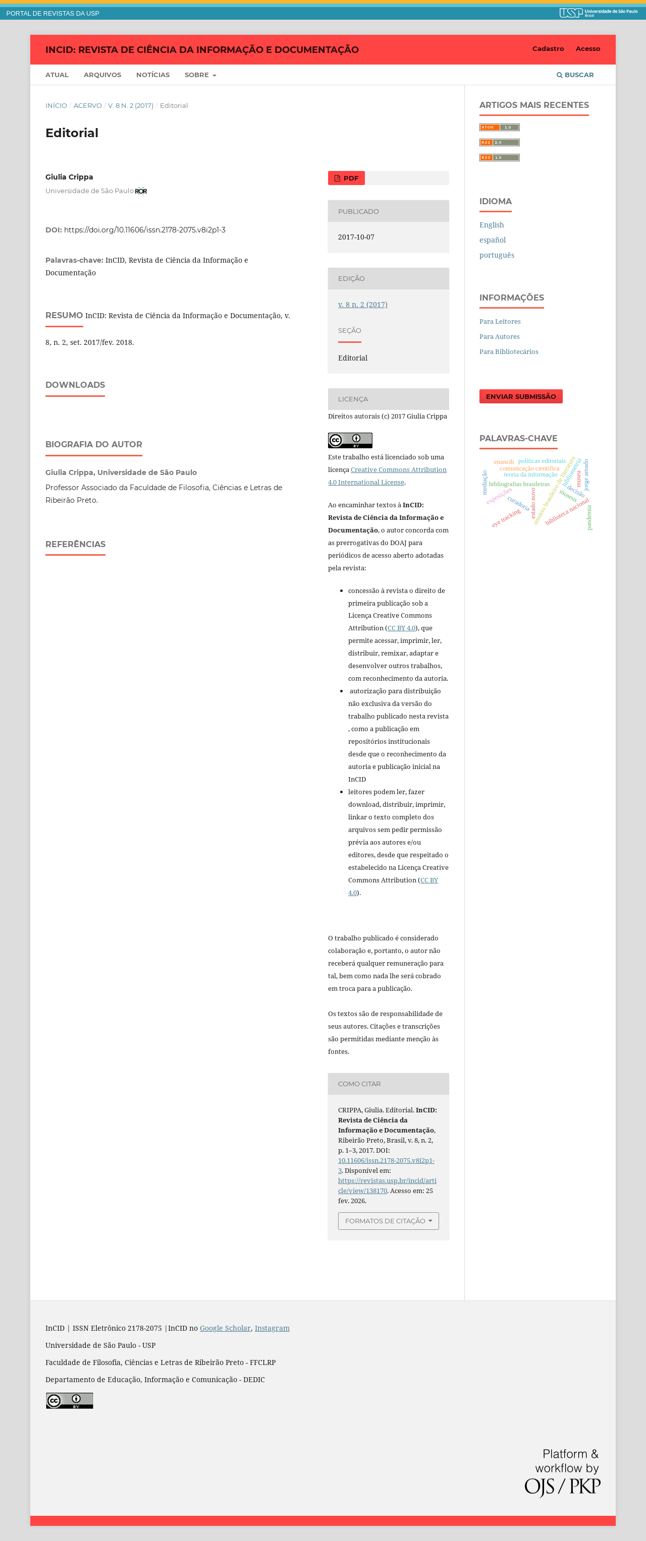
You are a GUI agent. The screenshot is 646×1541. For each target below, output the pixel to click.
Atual (57, 75)
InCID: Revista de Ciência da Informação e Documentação (202, 49)
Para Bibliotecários (509, 351)
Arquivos (102, 75)
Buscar (575, 75)
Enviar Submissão (521, 396)
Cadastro (548, 48)
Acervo (88, 105)
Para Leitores (500, 321)
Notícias (153, 75)
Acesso (588, 48)
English (491, 224)
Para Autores (499, 336)
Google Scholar (225, 1328)
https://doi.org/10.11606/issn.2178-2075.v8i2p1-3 (145, 229)
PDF (350, 178)
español (492, 240)
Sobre (198, 75)
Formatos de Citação (385, 1221)
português (496, 255)
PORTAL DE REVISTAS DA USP (53, 13)
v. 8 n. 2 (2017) (130, 105)
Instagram (272, 1328)
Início (56, 105)
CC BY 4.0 (401, 627)
